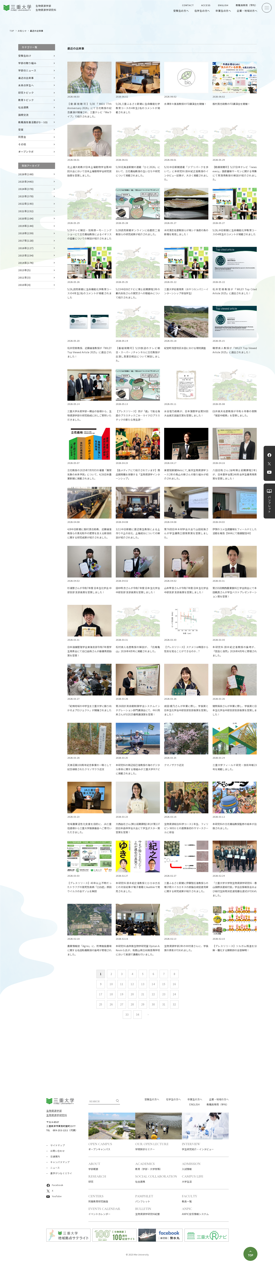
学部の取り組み (27, 63)
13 (142, 984)
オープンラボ (26, 151)
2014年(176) (26, 262)
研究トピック (26, 92)
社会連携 (23, 107)
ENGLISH (223, 5)
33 (127, 1014)
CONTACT (188, 5)
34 (137, 1014)
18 (111, 994)
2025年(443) (26, 181)
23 (163, 994)
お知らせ (22, 30)
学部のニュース (27, 70)
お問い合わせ (57, 1151)
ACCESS (206, 5)
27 (121, 1004)
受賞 (21, 129)
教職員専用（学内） (246, 5)
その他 (22, 144)
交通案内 (55, 1156)
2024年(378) (26, 189)
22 (153, 994)
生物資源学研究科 (56, 1115)
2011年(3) (24, 277)
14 (153, 984)
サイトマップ (57, 1145)
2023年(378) (26, 196)
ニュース (55, 1167)
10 (111, 984)
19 (121, 994)
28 (132, 1004)
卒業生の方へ (223, 10)
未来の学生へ (26, 85)
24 (174, 994)
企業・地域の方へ (247, 10)
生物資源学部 (54, 1110)
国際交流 (23, 115)
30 (153, 1004)
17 (100, 994)
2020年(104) (26, 218)
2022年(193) (26, 203)
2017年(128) (26, 240)
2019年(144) (26, 226)
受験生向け (24, 55)
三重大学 (60, 1101)
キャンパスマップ (60, 1162)
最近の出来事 (26, 78)
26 (111, 1004)
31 (163, 1004)
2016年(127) (26, 248)
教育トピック (26, 100)
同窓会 (22, 137)
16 (174, 984)
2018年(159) (26, 233)
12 (132, 984)
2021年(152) (26, 211)
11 (121, 984)
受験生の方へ (181, 10)
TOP (12, 30)
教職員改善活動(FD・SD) (33, 122)
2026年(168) (26, 174)
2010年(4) (24, 285)
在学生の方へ (202, 10)
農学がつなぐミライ (61, 1173)
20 (132, 994)
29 (142, 1004)
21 (142, 994)
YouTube (269, 472)
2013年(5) (24, 270)
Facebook (269, 455)
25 (100, 1004)
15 (163, 984)
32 (174, 1004)
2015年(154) (26, 255)
